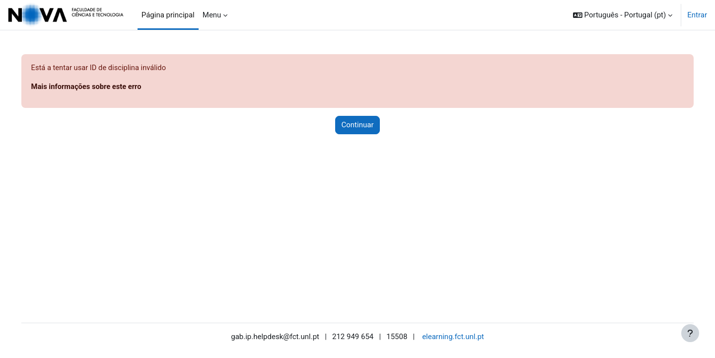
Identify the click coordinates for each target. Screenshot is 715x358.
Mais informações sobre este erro (101, 87)
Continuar (358, 125)
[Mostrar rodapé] (690, 333)
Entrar (697, 14)
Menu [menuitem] (212, 14)
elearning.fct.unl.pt (453, 336)
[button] (623, 15)
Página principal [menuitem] (168, 14)
